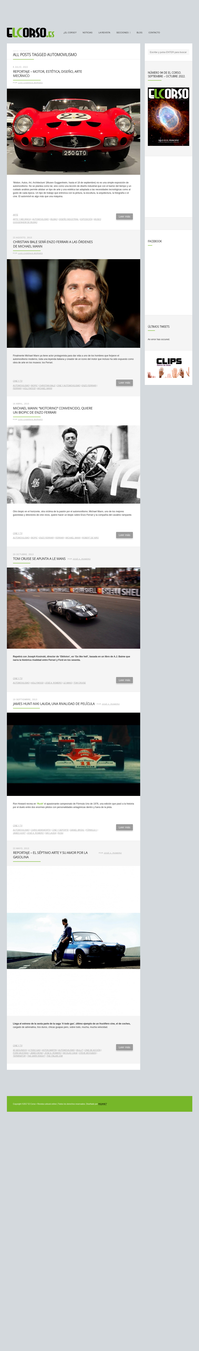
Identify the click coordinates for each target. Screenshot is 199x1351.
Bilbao (53, 219)
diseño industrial (69, 219)
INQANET (102, 1104)
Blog (139, 32)
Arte (15, 215)
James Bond (36, 1053)
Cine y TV (17, 381)
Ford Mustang (21, 1053)
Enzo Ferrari (89, 386)
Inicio (16, 51)
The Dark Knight (36, 1056)
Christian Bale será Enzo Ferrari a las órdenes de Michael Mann (53, 244)
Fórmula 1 (91, 830)
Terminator (19, 1056)
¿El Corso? (70, 32)
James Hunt (19, 833)
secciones (122, 32)
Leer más (124, 216)
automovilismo (40, 219)
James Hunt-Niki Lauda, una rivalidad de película (54, 704)
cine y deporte (60, 830)
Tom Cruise (80, 683)
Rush (60, 833)
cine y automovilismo (68, 386)
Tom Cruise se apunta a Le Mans (39, 558)
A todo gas (34, 1050)
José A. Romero (82, 559)
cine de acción (92, 1050)
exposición (86, 219)
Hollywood (29, 388)
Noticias (88, 32)
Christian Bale (47, 386)
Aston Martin (49, 1050)
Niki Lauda (50, 833)
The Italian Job (55, 1056)
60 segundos (20, 1050)
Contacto (154, 32)
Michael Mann (44, 388)
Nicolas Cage (70, 1053)
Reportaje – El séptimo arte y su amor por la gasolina (50, 854)
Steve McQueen (87, 1053)
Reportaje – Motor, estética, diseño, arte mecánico (47, 73)
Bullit (79, 1050)
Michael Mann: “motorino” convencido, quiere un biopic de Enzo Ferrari (53, 410)
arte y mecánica (22, 219)
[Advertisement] (99, 12)
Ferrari (17, 388)
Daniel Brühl (77, 830)
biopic (34, 386)
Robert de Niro (90, 538)
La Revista (104, 32)
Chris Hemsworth (41, 830)
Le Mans (67, 683)
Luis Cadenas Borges (30, 83)
